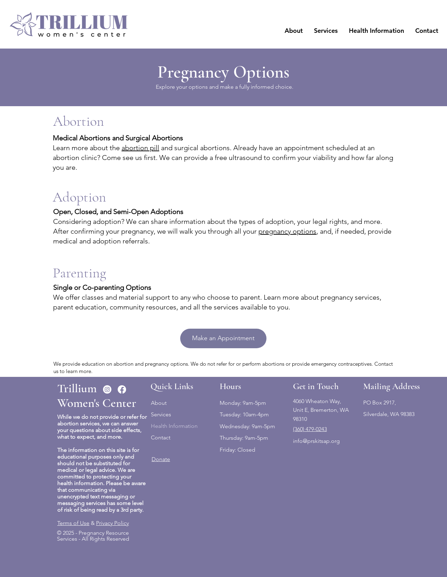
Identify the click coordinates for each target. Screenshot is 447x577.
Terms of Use (73, 523)
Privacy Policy (112, 523)
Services (161, 414)
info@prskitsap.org (316, 441)
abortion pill (140, 148)
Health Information (174, 426)
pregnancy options (287, 231)
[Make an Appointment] (223, 338)
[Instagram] (107, 389)
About (159, 403)
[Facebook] (122, 389)
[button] (293, 30)
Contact (160, 437)
